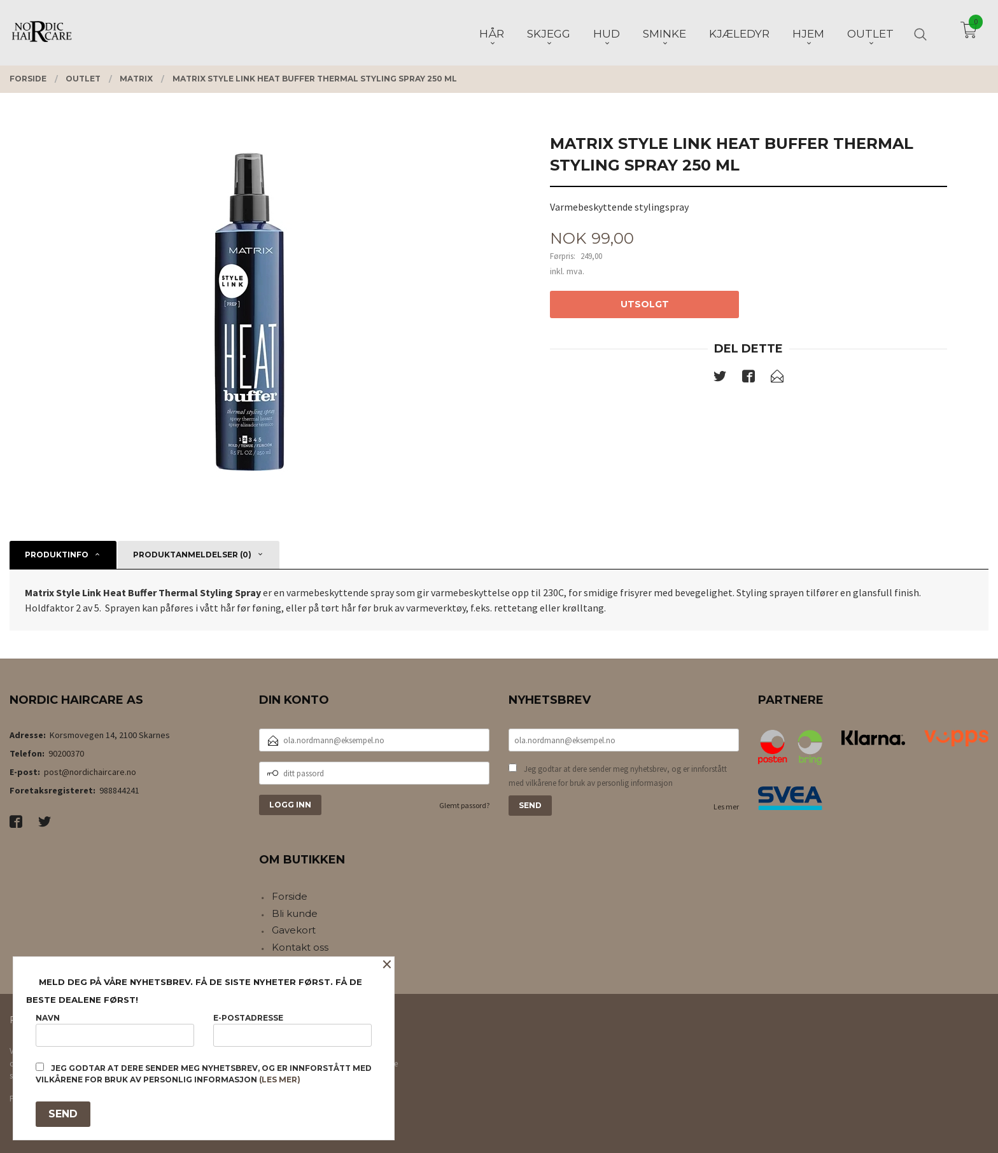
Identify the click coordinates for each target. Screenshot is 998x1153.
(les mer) (279, 1079)
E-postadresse (292, 1030)
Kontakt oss (300, 947)
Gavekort (294, 930)
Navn (115, 1030)
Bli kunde (295, 913)
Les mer (726, 806)
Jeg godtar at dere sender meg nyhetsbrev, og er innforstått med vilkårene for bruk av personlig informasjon (618, 776)
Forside (289, 896)
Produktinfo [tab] (56, 554)
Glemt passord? (464, 805)
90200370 (66, 753)
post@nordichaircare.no (90, 772)
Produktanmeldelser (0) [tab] (192, 554)
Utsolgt (645, 304)
